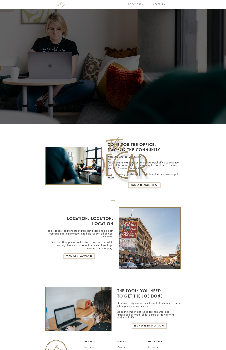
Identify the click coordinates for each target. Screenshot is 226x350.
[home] (61, 4)
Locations (89, 347)
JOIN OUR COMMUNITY (144, 185)
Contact (121, 347)
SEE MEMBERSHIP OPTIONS (149, 325)
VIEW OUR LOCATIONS (79, 256)
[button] (134, 4)
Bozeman (153, 347)
